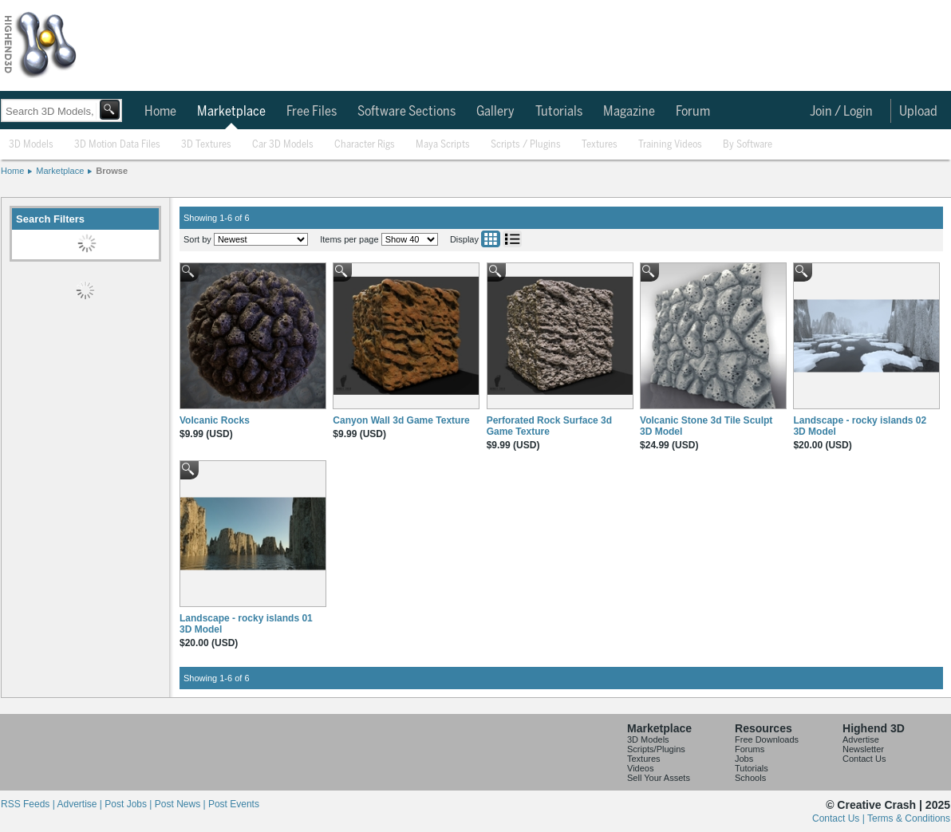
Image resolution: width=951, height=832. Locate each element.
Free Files (311, 111)
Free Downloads (767, 739)
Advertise (860, 739)
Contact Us (864, 758)
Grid (490, 239)
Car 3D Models (283, 145)
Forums (749, 749)
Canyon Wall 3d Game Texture (401, 420)
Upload (918, 111)
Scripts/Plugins (656, 749)
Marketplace (231, 111)
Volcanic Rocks (215, 420)
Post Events (233, 804)
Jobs (744, 758)
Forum (693, 111)
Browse (112, 170)
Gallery (495, 111)
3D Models (31, 145)
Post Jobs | (129, 804)
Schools (750, 778)
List (512, 239)
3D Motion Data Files (117, 145)
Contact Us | (839, 818)
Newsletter (863, 749)
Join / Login (841, 111)
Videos (640, 768)
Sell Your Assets (658, 778)
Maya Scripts (443, 145)
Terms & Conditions (908, 818)
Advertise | (81, 804)
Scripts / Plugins (526, 145)
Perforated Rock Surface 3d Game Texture (549, 426)
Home (160, 111)
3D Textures (206, 145)
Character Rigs (364, 145)
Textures (600, 145)
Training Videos (670, 145)
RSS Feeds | (29, 804)
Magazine (629, 111)
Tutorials (558, 111)
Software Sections (406, 111)
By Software (747, 145)
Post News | (181, 804)
